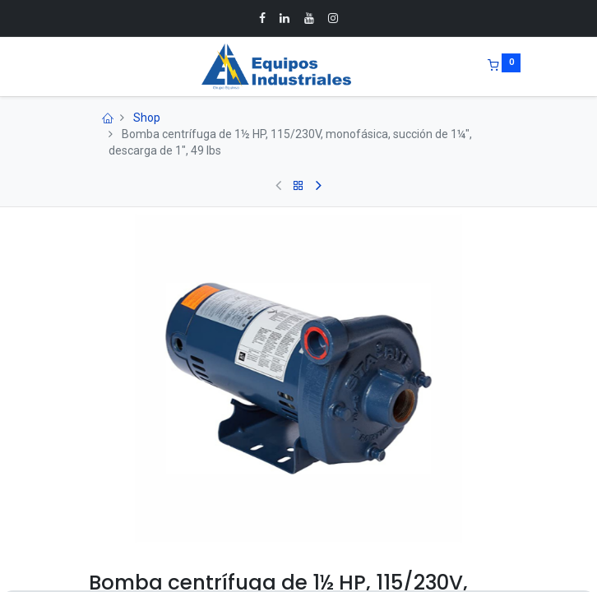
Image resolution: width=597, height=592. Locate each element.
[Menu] (77, 66)
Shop (146, 117)
